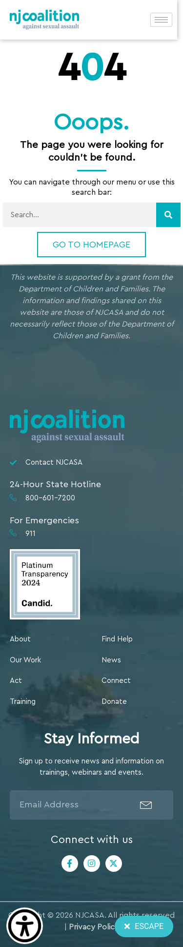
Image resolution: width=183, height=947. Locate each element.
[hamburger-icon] (167, 20)
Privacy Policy (94, 927)
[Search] (168, 215)
